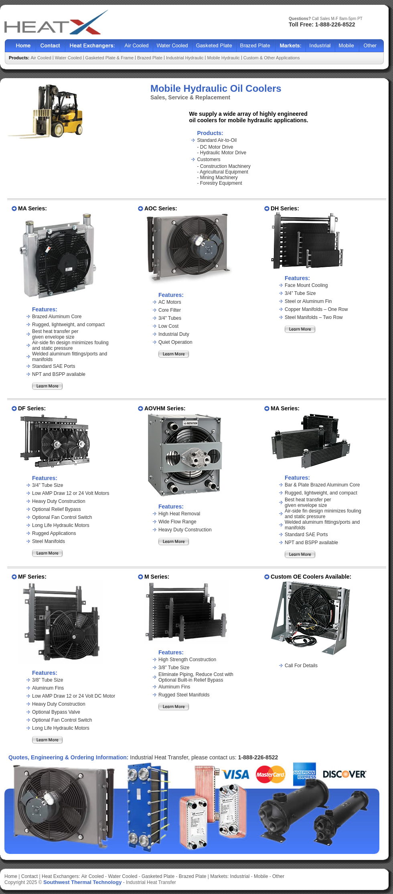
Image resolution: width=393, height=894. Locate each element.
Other (371, 45)
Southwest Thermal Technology (82, 882)
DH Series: (285, 208)
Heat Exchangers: (61, 876)
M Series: (156, 576)
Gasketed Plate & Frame (109, 57)
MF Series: (32, 576)
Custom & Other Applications (271, 57)
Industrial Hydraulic (185, 57)
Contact (50, 45)
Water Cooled (172, 45)
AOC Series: (160, 208)
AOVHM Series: (165, 408)
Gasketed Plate (214, 45)
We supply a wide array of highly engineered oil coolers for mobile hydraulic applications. (248, 117)
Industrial (320, 45)
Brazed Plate (256, 45)
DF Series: (32, 408)
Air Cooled (136, 45)
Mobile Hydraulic (223, 57)
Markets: (219, 876)
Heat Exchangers (92, 45)
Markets (291, 45)
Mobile (347, 45)
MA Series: (32, 208)
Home (20, 45)
